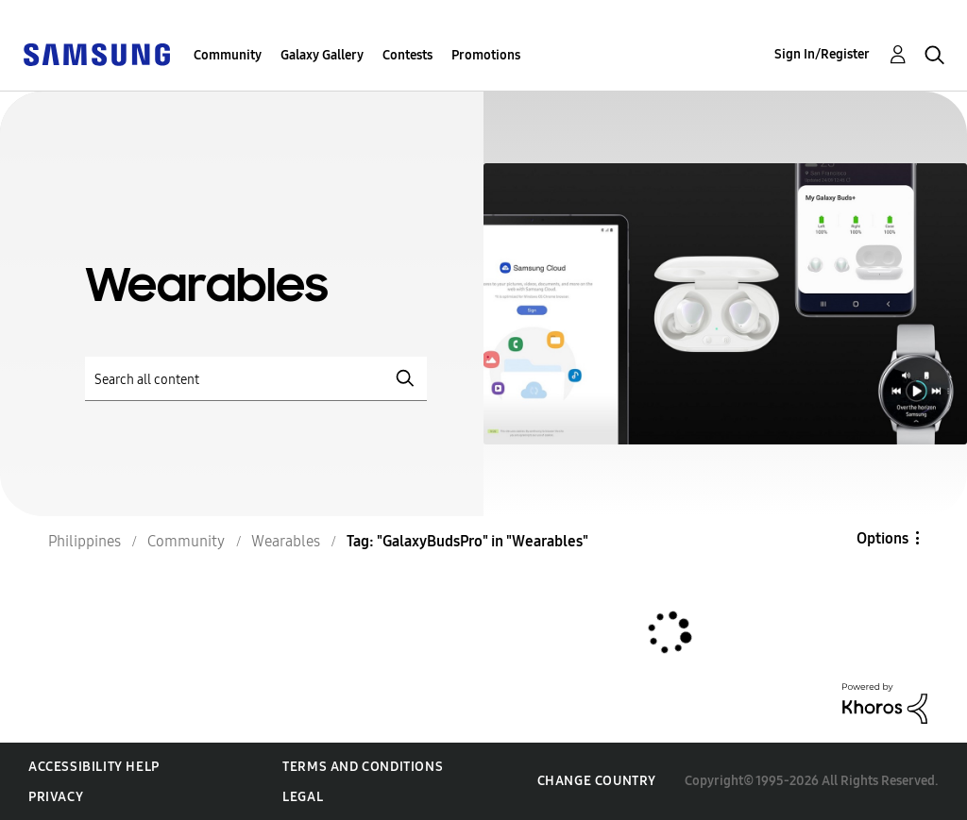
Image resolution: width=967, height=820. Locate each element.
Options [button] (882, 538)
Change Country (596, 781)
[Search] (256, 379)
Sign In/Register (822, 54)
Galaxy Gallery (322, 55)
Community (228, 55)
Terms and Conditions (362, 767)
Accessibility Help (94, 767)
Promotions (485, 55)
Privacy (55, 797)
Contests (407, 55)
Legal (302, 797)
